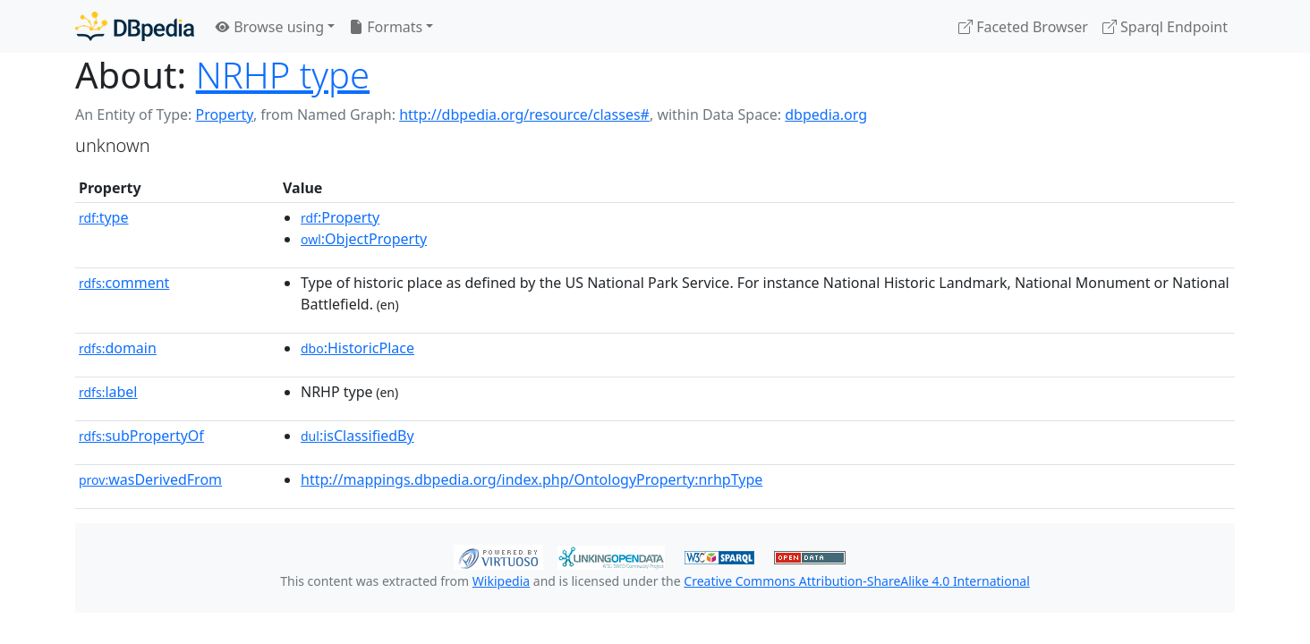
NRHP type (283, 74)
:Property (340, 217)
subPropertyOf (141, 435)
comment (124, 282)
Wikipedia (501, 580)
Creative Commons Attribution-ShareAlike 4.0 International (856, 580)
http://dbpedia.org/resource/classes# (524, 114)
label (108, 392)
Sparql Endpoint (1165, 27)
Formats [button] (385, 27)
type (104, 217)
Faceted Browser (1023, 27)
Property (223, 114)
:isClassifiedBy (357, 435)
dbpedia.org (826, 114)
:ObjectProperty (364, 239)
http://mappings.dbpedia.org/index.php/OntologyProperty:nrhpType (531, 479)
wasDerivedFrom (150, 479)
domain (118, 348)
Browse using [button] (270, 27)
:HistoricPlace (357, 348)
